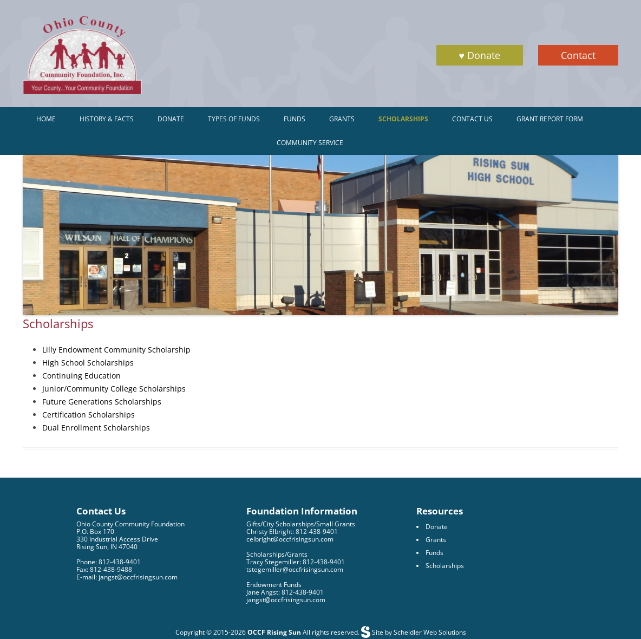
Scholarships (403, 118)
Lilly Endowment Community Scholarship (116, 349)
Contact (578, 55)
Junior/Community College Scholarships (114, 388)
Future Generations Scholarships (101, 401)
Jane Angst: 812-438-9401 (285, 592)
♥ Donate (479, 55)
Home (46, 118)
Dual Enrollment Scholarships (96, 427)
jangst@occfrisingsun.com (285, 599)
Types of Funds (234, 118)
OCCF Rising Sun (274, 632)
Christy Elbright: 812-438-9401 (292, 531)
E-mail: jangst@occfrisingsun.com (127, 577)
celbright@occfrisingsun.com (289, 539)
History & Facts (107, 118)
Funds (294, 118)
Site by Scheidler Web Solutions (418, 632)
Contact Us (472, 118)
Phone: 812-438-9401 (108, 561)
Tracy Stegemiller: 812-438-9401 (295, 561)
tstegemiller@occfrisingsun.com (294, 569)
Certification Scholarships (88, 414)
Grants (342, 118)
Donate (171, 118)
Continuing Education (81, 375)
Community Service (310, 142)
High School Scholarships (88, 362)
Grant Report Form (549, 118)
